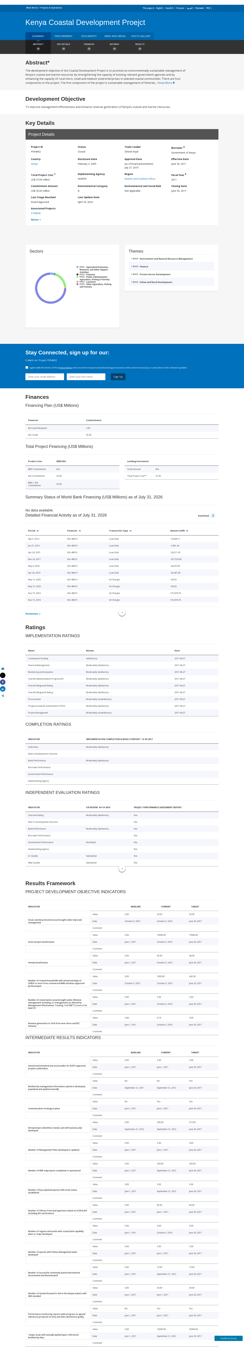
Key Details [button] (64, 47)
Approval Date (133, 159)
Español (169, 8)
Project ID (37, 146)
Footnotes (31, 613)
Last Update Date (88, 197)
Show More (166, 83)
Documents (89, 36)
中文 (208, 8)
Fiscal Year (178, 174)
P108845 (36, 213)
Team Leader (133, 146)
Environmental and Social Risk (143, 186)
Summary (38, 36)
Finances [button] (89, 47)
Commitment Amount (44, 186)
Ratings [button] (114, 47)
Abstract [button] (38, 47)
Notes (34, 219)
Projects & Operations (51, 7)
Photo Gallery (140, 36)
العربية (189, 8)
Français (180, 8)
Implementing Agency (91, 174)
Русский (199, 8)
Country (36, 159)
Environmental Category (93, 186)
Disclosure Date (87, 159)
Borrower (178, 147)
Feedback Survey (229, 1338)
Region (129, 174)
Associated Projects (43, 208)
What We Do (32, 7)
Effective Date (180, 159)
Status (82, 146)
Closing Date (179, 186)
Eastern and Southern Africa (140, 178)
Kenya (34, 163)
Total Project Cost (43, 174)
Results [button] (140, 47)
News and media (114, 36)
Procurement (64, 36)
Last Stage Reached (43, 197)
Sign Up (118, 376)
